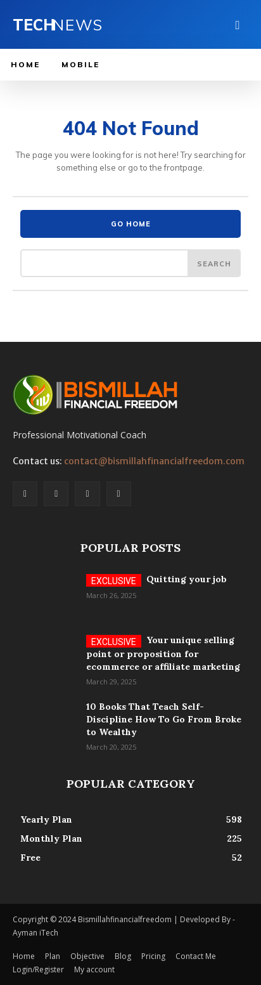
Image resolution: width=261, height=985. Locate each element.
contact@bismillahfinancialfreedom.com (154, 461)
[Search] (214, 263)
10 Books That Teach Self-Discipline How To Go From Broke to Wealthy (163, 719)
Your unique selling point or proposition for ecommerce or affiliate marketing (163, 653)
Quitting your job (186, 579)
